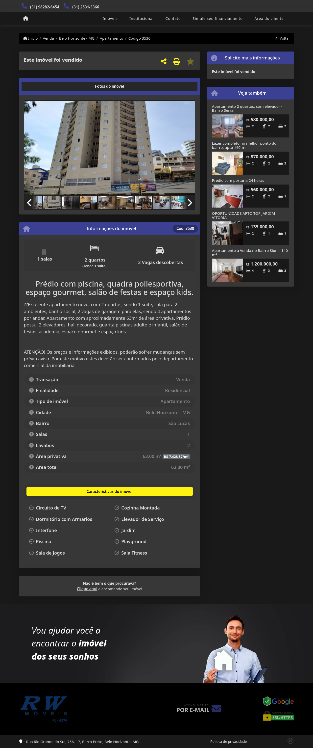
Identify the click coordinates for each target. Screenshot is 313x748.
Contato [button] (173, 18)
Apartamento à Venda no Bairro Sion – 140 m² (250, 252)
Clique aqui (87, 588)
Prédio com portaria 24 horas (238, 180)
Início (30, 38)
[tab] (40, 86)
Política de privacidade (228, 741)
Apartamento (111, 38)
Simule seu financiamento (218, 18)
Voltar (282, 38)
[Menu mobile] (25, 18)
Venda (48, 38)
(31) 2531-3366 (85, 6)
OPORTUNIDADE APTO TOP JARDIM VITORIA (243, 215)
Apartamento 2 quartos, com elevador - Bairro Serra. (247, 108)
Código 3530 (139, 38)
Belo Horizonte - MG (77, 38)
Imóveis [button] (110, 18)
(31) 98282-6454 (44, 6)
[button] (37, 148)
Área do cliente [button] (269, 18)
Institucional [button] (141, 18)
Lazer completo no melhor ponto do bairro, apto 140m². (244, 145)
